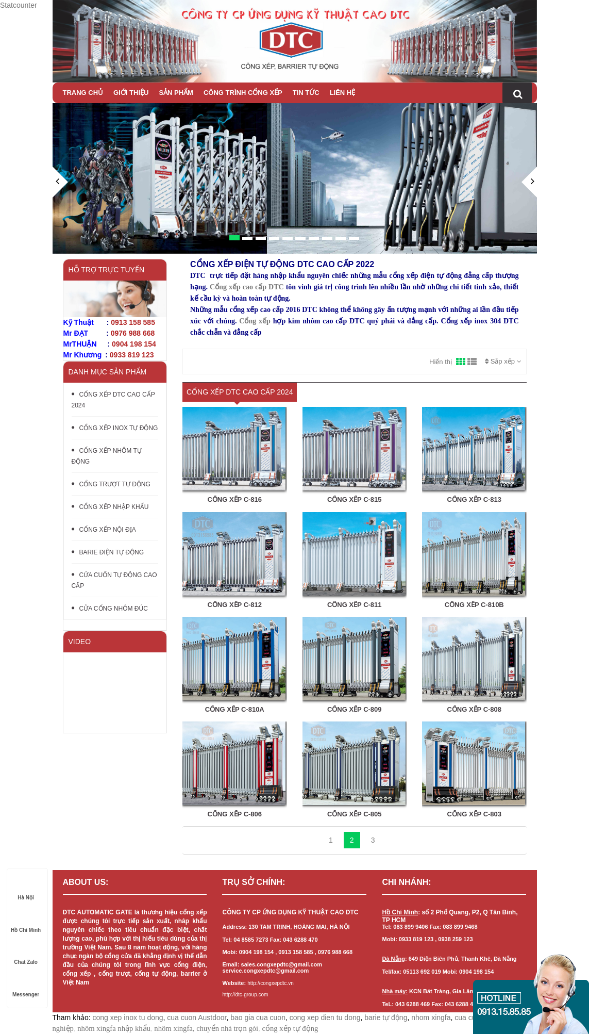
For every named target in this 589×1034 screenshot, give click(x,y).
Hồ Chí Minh (26, 920)
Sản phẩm (176, 92)
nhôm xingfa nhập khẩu (113, 1028)
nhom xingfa (430, 1017)
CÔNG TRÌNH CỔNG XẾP (243, 92)
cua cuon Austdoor (196, 1017)
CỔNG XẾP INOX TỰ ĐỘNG (115, 428)
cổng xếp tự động (290, 1028)
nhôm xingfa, (174, 1028)
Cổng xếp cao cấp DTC (247, 287)
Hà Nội (25, 887)
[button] (60, 210)
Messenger (25, 984)
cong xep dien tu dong (325, 1017)
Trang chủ (83, 92)
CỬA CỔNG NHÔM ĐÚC (110, 608)
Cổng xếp (254, 321)
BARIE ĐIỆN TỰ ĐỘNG (108, 552)
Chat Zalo (26, 952)
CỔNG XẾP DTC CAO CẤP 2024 (113, 400)
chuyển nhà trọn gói (227, 1028)
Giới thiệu (130, 92)
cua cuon (469, 1017)
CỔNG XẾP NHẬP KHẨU (110, 507)
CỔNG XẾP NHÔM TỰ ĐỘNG (107, 456)
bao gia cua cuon (257, 1017)
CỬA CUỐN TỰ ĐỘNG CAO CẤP (114, 580)
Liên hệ (343, 92)
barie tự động (385, 1017)
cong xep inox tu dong (128, 1017)
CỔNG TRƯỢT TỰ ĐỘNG (111, 484)
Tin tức (306, 92)
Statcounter (18, 5)
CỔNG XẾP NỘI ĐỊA (104, 529)
